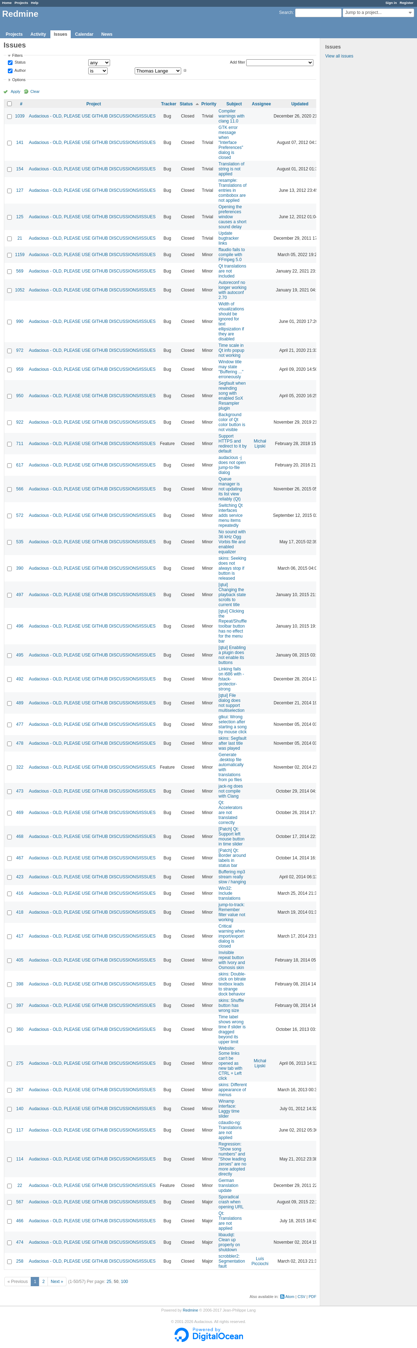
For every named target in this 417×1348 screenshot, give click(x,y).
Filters (17, 55)
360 (19, 1029)
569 (19, 271)
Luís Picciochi (260, 1261)
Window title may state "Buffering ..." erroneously (231, 369)
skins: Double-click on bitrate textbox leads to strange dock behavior (232, 984)
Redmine (190, 1310)
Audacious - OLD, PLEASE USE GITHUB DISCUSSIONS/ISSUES (92, 116)
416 (19, 893)
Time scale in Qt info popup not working (231, 350)
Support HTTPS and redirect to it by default (233, 444)
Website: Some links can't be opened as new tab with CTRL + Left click (231, 1063)
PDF (313, 1296)
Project (93, 103)
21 (20, 238)
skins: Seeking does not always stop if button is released (232, 568)
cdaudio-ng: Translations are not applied (230, 1130)
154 (19, 168)
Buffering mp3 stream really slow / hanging (232, 876)
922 (19, 422)
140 (19, 1108)
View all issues (339, 56)
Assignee (261, 103)
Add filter (237, 62)
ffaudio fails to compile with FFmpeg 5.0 (232, 254)
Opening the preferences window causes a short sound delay (233, 216)
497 (19, 594)
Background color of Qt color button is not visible (232, 422)
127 (19, 190)
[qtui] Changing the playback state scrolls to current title (232, 594)
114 (19, 1159)
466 (19, 1220)
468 (19, 836)
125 (19, 216)
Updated (299, 103)
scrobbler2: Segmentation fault (232, 1261)
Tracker (169, 103)
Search (286, 12)
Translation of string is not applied (231, 168)
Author (20, 70)
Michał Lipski (260, 444)
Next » (57, 1281)
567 (19, 1201)
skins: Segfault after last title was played (233, 743)
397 (19, 1005)
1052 (20, 290)
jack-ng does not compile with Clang (231, 791)
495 (19, 655)
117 (19, 1130)
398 (19, 984)
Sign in (391, 3)
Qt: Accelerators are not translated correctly (231, 812)
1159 (20, 254)
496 (19, 626)
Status (20, 62)
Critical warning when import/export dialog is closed (232, 936)
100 (124, 1281)
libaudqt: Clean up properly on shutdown (229, 1242)
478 (19, 743)
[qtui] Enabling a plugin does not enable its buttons (232, 655)
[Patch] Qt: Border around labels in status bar (232, 858)
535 (19, 541)
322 (19, 767)
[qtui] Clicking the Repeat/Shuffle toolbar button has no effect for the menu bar (233, 626)
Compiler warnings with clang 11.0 (232, 116)
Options (18, 80)
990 (19, 321)
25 (108, 1281)
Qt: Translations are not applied (230, 1221)
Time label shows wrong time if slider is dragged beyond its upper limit (232, 1029)
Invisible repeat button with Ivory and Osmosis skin (232, 960)
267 (19, 1089)
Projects (21, 3)
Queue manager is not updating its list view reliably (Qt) (230, 488)
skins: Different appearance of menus (233, 1089)
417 (19, 936)
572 (19, 515)
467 (19, 857)
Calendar (84, 34)
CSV (302, 1296)
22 (20, 1185)
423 (19, 876)
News (106, 34)
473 (19, 791)
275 (19, 1063)
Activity (38, 34)
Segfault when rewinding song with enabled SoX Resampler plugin (232, 396)
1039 (20, 116)
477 (19, 724)
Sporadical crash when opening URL (231, 1201)
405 (19, 960)
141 (19, 142)
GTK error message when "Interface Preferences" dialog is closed (231, 142)
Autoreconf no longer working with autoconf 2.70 (233, 290)
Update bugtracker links (229, 238)
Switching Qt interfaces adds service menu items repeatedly (231, 515)
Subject (234, 103)
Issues (60, 34)
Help (35, 3)
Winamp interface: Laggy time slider (229, 1109)
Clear (35, 91)
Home (7, 3)
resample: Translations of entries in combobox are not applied (233, 190)
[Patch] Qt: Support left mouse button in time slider (232, 837)
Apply (15, 91)
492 (19, 679)
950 (19, 395)
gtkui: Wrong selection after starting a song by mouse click (233, 724)
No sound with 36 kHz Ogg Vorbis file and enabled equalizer (232, 541)
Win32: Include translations (229, 893)
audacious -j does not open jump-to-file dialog (232, 465)
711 (19, 443)
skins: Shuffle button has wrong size (231, 1005)
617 (19, 465)
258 (19, 1261)
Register (406, 3)
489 (19, 702)
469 (19, 812)
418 (19, 912)
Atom (290, 1296)
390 (19, 568)
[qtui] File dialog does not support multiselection (232, 703)
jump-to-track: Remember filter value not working (232, 912)
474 (19, 1242)
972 (19, 350)
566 (19, 488)
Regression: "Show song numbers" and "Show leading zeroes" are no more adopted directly (233, 1159)
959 (19, 369)
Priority (209, 103)
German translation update (228, 1185)
